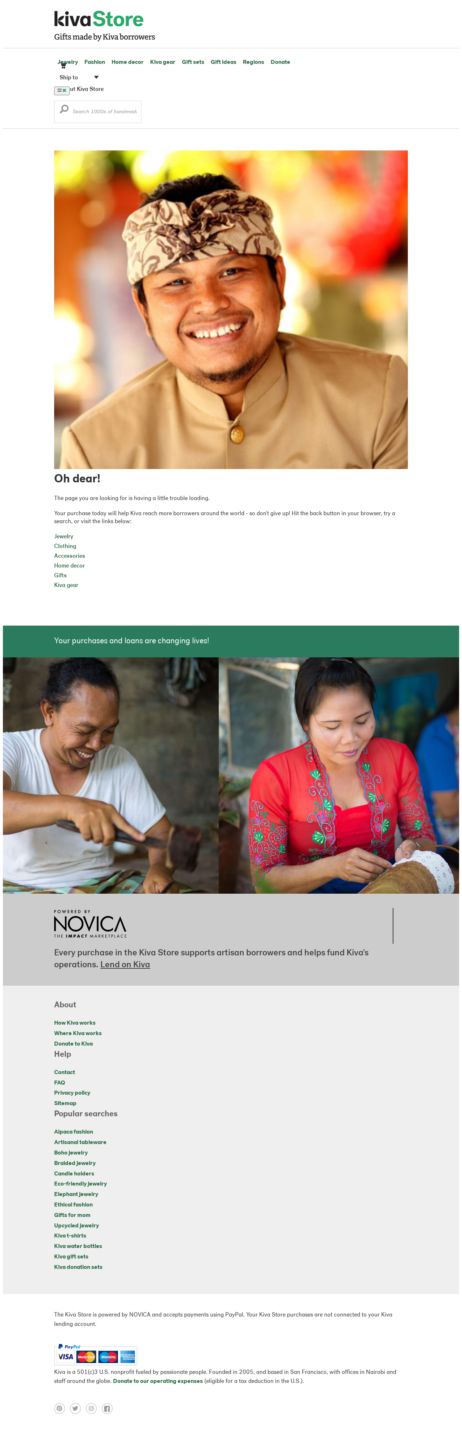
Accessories (69, 556)
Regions (253, 62)
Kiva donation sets (78, 1267)
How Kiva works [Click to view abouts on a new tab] (75, 1023)
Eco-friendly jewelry (80, 1184)
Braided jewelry (75, 1163)
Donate (280, 62)
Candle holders (74, 1174)
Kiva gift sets (71, 1257)
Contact (64, 1073)
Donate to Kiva (73, 1044)
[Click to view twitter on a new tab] (78, 1412)
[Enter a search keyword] (97, 112)
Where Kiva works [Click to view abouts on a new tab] (78, 1034)
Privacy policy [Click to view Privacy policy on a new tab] (72, 1093)
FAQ (59, 1083)
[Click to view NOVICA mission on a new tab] (90, 940)
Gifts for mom (72, 1215)
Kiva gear (162, 62)
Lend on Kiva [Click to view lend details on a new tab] (125, 965)
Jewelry (67, 62)
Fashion (94, 62)
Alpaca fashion (73, 1132)
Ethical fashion (73, 1205)
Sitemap (65, 1104)
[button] (64, 110)
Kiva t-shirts (70, 1236)
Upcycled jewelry (76, 1226)
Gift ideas (223, 62)
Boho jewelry (71, 1153)
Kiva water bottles (78, 1246)
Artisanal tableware (80, 1143)
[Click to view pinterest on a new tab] (62, 1412)
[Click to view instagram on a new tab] (94, 1412)
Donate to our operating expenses (158, 1381)
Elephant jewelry (76, 1194)
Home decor (128, 62)
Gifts (60, 576)
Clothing (65, 546)
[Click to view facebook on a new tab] (109, 1412)
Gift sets (193, 62)
